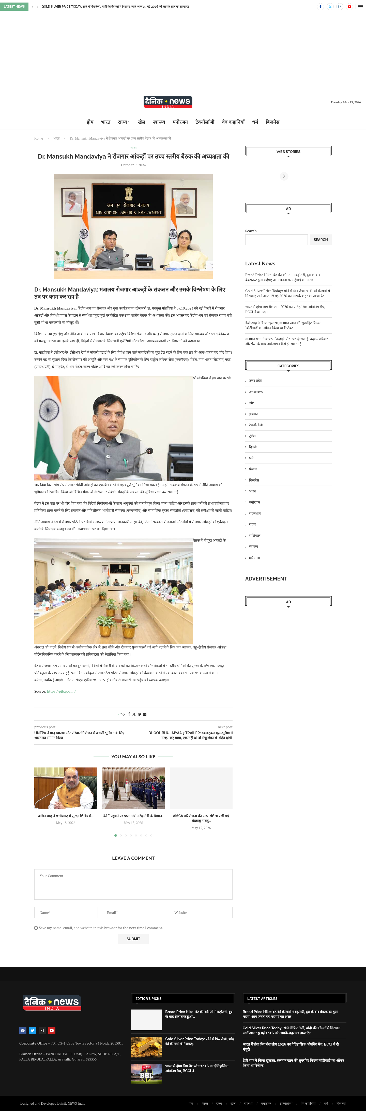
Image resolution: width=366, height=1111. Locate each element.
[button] (32, 7)
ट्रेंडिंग (252, 435)
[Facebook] (320, 6)
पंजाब (253, 469)
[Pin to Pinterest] (139, 714)
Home (38, 138)
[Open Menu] (360, 6)
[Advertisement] (183, 56)
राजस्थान (255, 513)
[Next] (327, 176)
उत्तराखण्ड (256, 391)
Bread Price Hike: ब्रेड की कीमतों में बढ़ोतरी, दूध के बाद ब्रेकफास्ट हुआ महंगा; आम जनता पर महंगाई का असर (282, 277)
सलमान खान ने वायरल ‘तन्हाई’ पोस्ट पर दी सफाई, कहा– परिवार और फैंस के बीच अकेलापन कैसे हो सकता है (286, 341)
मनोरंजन (180, 122)
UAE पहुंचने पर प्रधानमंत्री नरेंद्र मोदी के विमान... (133, 816)
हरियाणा (254, 557)
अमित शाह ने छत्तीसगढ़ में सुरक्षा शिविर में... (66, 816)
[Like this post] (123, 714)
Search (251, 230)
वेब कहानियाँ (233, 122)
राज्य (122, 122)
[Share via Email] (144, 714)
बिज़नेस (272, 122)
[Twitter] (330, 6)
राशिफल (254, 535)
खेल (141, 122)
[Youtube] (349, 6)
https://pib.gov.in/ (61, 691)
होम (90, 122)
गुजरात (253, 413)
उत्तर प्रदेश (255, 380)
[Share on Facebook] (129, 714)
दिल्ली (253, 447)
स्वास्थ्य (159, 122)
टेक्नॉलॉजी (204, 122)
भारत (105, 122)
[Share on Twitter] (134, 714)
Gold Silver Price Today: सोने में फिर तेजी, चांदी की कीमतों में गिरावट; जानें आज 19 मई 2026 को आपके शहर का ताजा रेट (287, 293)
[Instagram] (339, 6)
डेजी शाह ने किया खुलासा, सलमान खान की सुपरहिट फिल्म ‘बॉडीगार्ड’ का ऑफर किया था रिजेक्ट (282, 325)
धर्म (255, 122)
